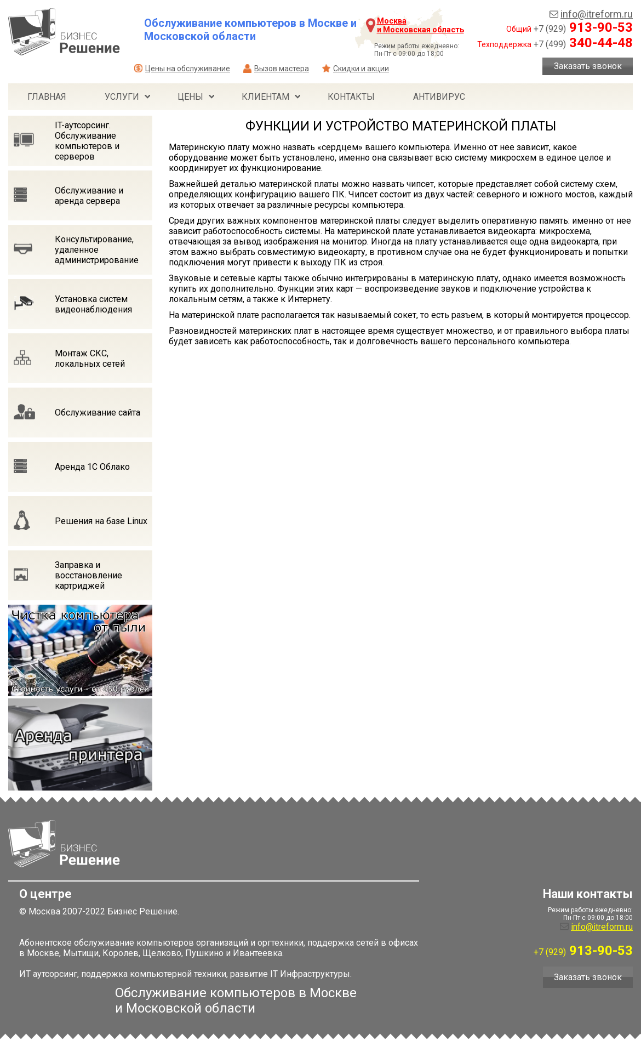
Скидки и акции (361, 68)
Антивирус (439, 97)
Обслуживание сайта (97, 412)
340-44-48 (583, 42)
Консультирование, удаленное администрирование (97, 249)
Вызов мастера (281, 68)
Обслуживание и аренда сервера (89, 195)
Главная (46, 97)
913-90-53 (583, 27)
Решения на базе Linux (101, 521)
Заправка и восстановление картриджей (88, 575)
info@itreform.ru (596, 14)
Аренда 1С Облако (92, 467)
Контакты (351, 97)
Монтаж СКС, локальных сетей (90, 358)
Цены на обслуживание (187, 68)
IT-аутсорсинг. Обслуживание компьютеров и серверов (87, 141)
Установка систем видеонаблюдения (93, 304)
